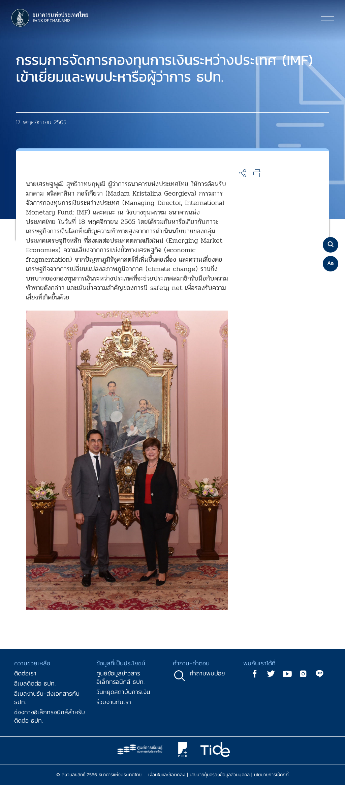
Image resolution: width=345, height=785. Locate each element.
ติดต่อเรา (25, 673)
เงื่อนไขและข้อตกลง (166, 774)
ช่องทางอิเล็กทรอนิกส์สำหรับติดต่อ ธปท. (49, 716)
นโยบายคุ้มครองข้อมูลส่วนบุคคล (220, 774)
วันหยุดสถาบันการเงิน (123, 691)
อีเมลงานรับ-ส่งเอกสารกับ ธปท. (47, 697)
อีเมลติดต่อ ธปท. (35, 683)
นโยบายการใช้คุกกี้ (271, 774)
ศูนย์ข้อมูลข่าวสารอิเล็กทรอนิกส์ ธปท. (120, 677)
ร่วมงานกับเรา (113, 701)
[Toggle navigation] (327, 18)
